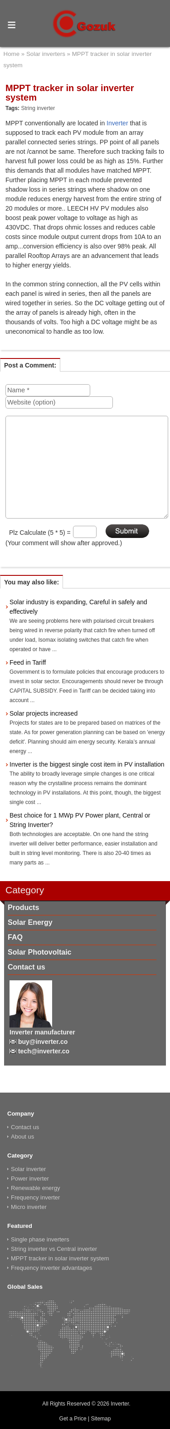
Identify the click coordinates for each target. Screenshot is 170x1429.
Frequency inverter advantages (51, 1267)
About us (22, 1136)
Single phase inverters (40, 1239)
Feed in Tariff (28, 662)
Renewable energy (35, 1188)
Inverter (117, 123)
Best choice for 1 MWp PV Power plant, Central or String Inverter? (80, 820)
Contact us (26, 967)
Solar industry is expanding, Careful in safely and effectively (78, 606)
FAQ (15, 937)
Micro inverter (29, 1207)
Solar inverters (45, 54)
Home (12, 54)
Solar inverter (28, 1169)
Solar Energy (30, 922)
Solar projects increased (44, 713)
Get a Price (73, 1418)
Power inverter (30, 1178)
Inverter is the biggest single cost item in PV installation (87, 764)
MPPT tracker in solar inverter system (60, 1258)
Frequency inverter (35, 1197)
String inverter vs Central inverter (54, 1248)
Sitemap (101, 1418)
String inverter (38, 108)
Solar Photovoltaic (39, 952)
